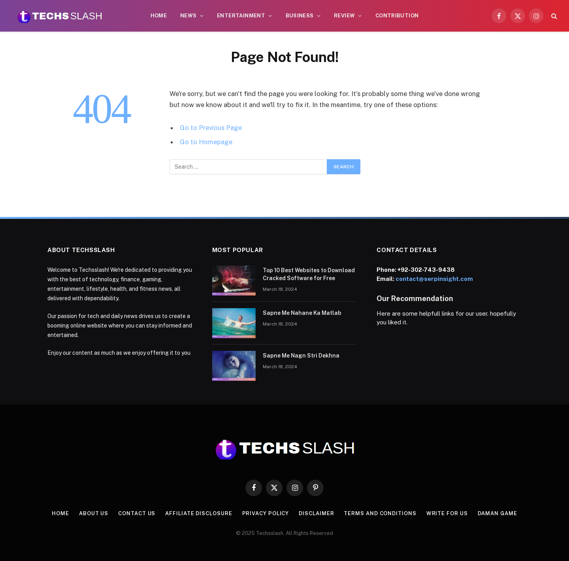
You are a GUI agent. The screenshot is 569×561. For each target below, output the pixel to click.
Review (344, 16)
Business (300, 16)
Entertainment (241, 16)
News (188, 16)
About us (93, 513)
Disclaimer (316, 513)
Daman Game (497, 513)
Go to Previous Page (211, 128)
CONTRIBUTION (397, 16)
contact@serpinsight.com (434, 278)
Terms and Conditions (380, 513)
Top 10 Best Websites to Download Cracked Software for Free (309, 274)
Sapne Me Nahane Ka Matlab (302, 313)
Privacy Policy (265, 513)
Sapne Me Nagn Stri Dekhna (301, 355)
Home (159, 16)
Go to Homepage (206, 142)
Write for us (447, 513)
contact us (136, 513)
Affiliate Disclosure (198, 513)
